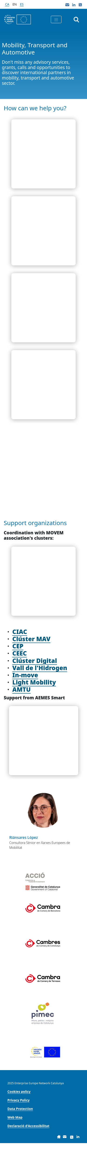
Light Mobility (34, 715)
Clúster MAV (31, 672)
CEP (17, 679)
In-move (25, 708)
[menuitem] (19, 1124)
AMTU (21, 722)
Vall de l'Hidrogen (39, 701)
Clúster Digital (34, 693)
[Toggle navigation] (56, 19)
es (21, 4)
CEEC (19, 686)
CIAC (19, 664)
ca (7, 4)
